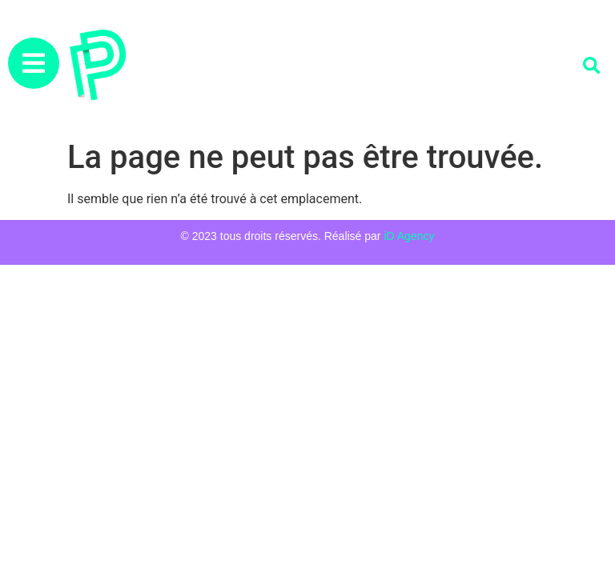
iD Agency (409, 236)
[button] (591, 66)
